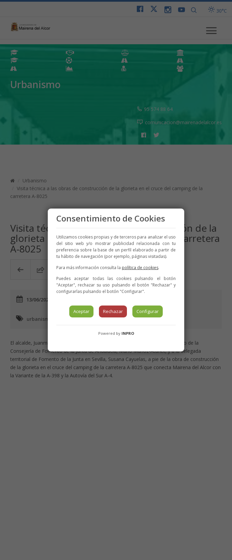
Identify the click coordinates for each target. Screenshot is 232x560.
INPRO (127, 333)
